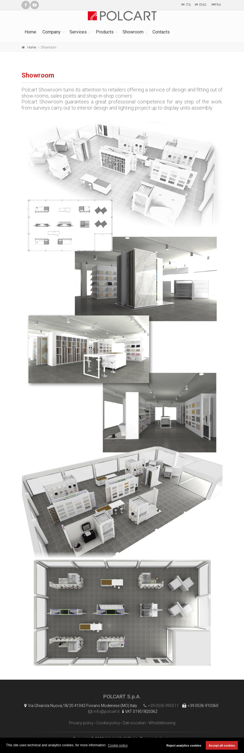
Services (78, 32)
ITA (188, 5)
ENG (202, 5)
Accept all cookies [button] (222, 745)
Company (51, 32)
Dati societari (134, 723)
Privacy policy (81, 723)
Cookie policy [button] (118, 745)
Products (105, 32)
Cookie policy (108, 723)
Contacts (161, 32)
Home (30, 32)
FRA (218, 5)
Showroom (133, 32)
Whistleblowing (162, 723)
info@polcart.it (102, 711)
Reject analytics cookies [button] (183, 745)
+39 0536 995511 (160, 705)
